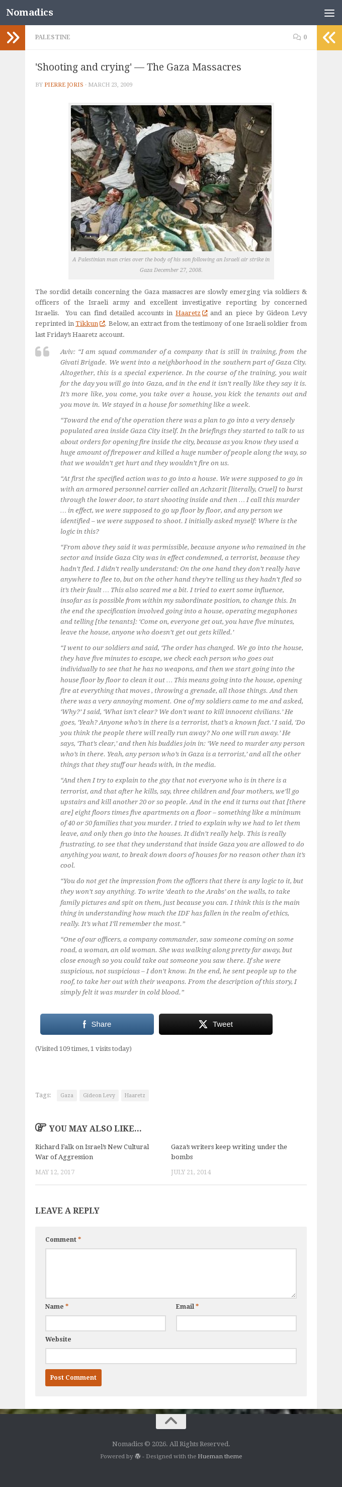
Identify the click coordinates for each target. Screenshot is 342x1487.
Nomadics (30, 12)
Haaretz (191, 313)
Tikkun (90, 323)
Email (187, 1306)
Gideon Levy (99, 1095)
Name (56, 1306)
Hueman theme (220, 1456)
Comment (63, 1239)
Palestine (52, 37)
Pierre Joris (63, 84)
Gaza (66, 1095)
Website (58, 1339)
